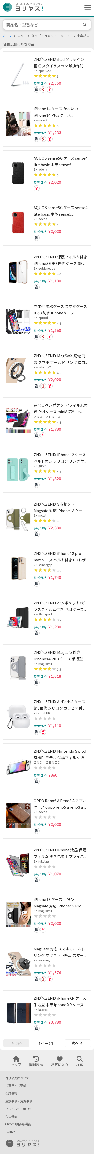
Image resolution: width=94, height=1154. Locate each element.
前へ (17, 1043)
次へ (77, 1043)
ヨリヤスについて (17, 1078)
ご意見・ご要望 (15, 1086)
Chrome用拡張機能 (18, 1124)
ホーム (8, 36)
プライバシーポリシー (20, 1109)
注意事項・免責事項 (18, 1101)
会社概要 (11, 1116)
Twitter (10, 1132)
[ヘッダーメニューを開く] (86, 8)
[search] (85, 25)
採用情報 (11, 1094)
